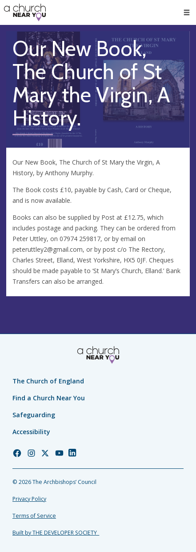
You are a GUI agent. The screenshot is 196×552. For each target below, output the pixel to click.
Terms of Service (34, 516)
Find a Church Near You (48, 398)
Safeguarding (33, 415)
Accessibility (31, 431)
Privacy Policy (29, 499)
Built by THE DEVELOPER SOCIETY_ (55, 532)
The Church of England (48, 381)
